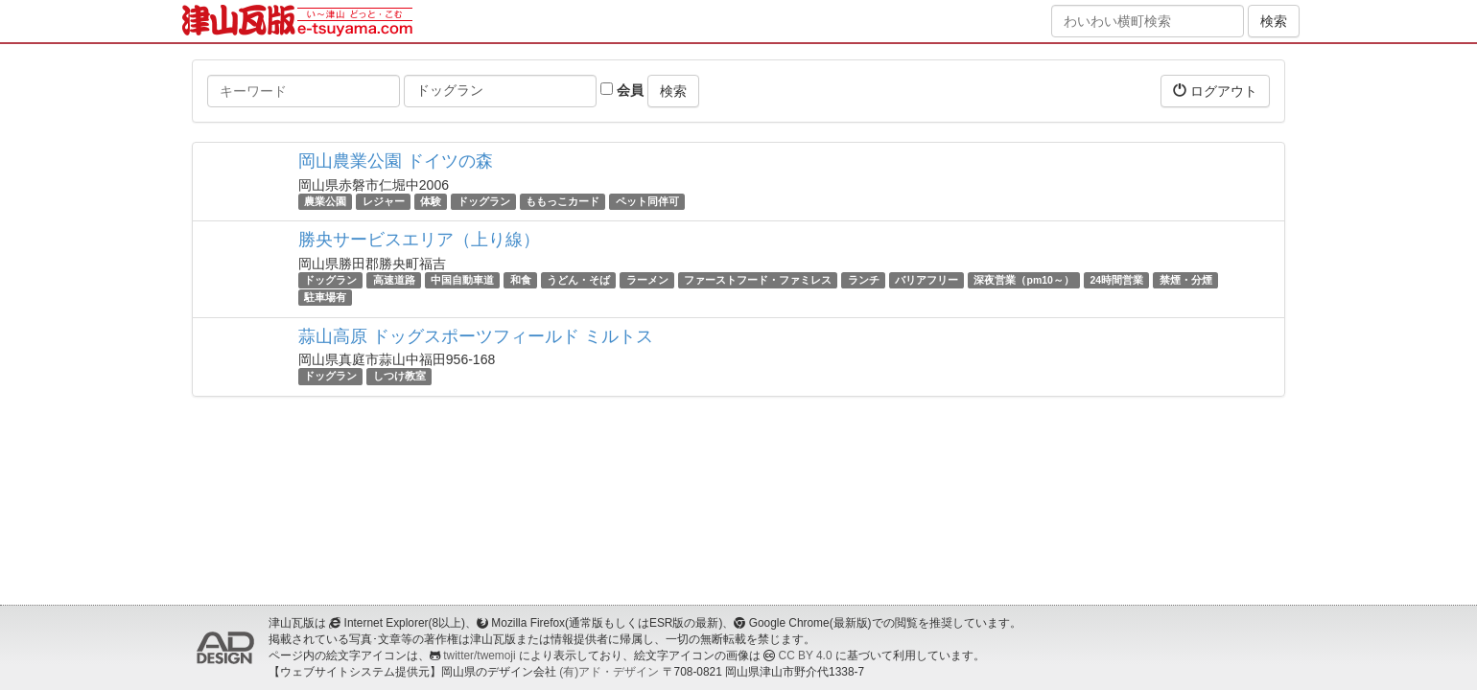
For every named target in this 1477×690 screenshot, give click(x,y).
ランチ (863, 280)
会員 (622, 90)
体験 (430, 201)
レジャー (384, 201)
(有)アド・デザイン (609, 671)
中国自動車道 (462, 280)
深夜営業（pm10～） (1023, 280)
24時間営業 (1116, 280)
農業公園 (325, 201)
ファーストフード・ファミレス (758, 280)
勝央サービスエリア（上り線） (419, 239)
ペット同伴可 (647, 201)
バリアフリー (926, 280)
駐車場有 (325, 297)
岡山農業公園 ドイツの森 (395, 161)
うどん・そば (578, 280)
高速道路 (394, 280)
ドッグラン (483, 201)
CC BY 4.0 (805, 655)
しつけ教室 (399, 376)
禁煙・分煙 (1186, 280)
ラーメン (647, 280)
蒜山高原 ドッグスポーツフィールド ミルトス (475, 336)
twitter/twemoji (479, 655)
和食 (520, 280)
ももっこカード (562, 201)
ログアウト (1215, 90)
